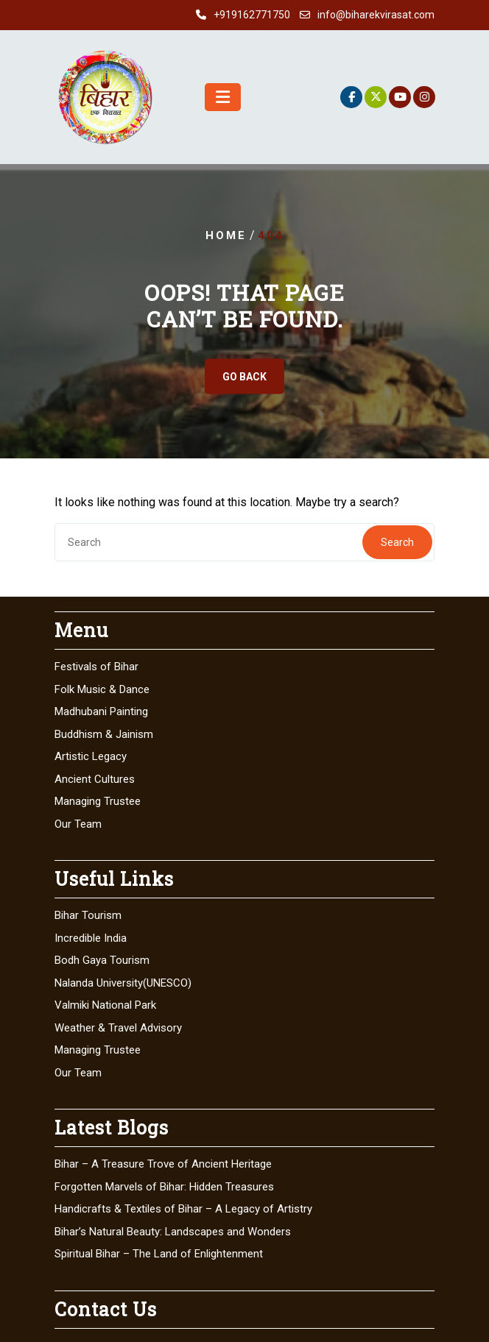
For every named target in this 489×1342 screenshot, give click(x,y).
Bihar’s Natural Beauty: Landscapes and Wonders (172, 1231)
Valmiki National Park (105, 1005)
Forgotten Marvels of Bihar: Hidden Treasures (164, 1186)
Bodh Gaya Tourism (101, 960)
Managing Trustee (97, 801)
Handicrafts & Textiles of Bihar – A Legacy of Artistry (183, 1208)
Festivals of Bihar (96, 666)
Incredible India (90, 938)
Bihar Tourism (88, 915)
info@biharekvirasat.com (376, 15)
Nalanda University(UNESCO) (122, 983)
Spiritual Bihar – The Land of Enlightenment (158, 1253)
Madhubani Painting (101, 711)
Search (397, 542)
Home (226, 235)
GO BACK (244, 377)
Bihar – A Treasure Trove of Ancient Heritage (163, 1164)
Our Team (78, 824)
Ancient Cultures (94, 779)
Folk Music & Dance (101, 689)
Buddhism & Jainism (103, 734)
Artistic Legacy (90, 756)
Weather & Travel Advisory (118, 1027)
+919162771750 (252, 15)
